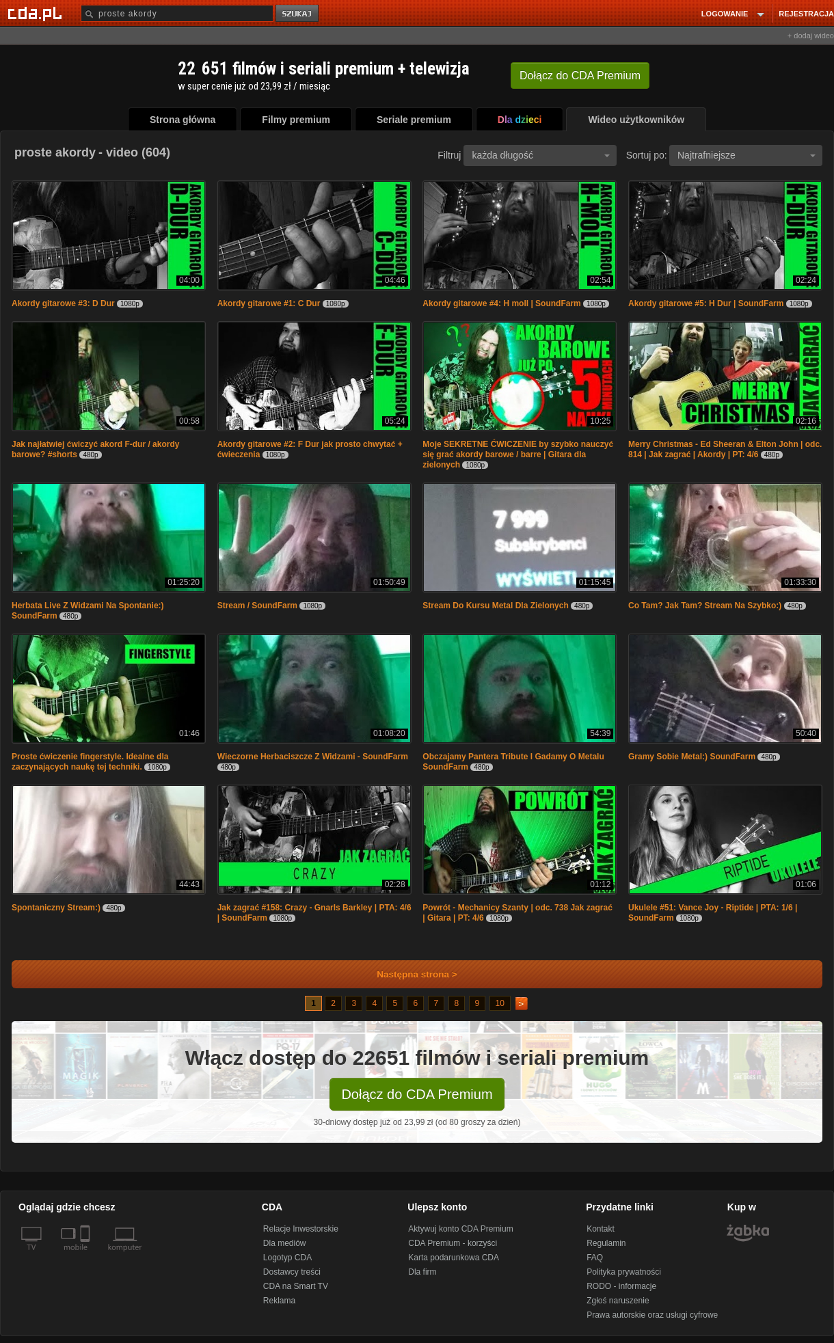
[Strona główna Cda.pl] (37, 13)
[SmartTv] (86, 1255)
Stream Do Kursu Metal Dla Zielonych (495, 605)
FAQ (595, 1257)
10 (500, 1003)
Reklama (279, 1300)
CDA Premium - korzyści (452, 1243)
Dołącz (580, 75)
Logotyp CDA (287, 1257)
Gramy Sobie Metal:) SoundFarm (691, 756)
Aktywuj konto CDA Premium (460, 1229)
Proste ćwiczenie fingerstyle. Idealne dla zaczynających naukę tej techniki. (90, 762)
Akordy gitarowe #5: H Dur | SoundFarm (705, 303)
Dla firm (422, 1272)
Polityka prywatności (624, 1272)
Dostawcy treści (292, 1272)
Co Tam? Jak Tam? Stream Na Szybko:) (704, 605)
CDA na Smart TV (295, 1286)
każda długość (541, 155)
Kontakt (601, 1229)
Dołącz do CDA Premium (416, 1094)
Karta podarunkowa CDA (453, 1257)
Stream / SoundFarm (257, 605)
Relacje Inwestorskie (300, 1229)
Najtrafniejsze (746, 155)
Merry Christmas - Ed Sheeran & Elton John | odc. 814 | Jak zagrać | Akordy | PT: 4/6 (725, 449)
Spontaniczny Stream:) (56, 907)
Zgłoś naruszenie (618, 1300)
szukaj (298, 14)
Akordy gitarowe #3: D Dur (63, 303)
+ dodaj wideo (811, 35)
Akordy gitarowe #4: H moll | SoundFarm (501, 303)
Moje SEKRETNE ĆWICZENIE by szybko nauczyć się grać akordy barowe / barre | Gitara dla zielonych (517, 454)
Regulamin (606, 1243)
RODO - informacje (621, 1286)
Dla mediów (284, 1243)
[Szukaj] (177, 13)
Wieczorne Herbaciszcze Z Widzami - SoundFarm (312, 756)
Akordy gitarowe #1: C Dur (269, 303)
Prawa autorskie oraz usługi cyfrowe (652, 1315)
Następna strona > (408, 974)
